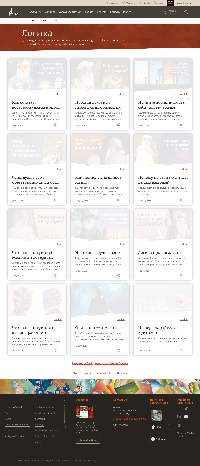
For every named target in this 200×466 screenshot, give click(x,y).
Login (179, 3)
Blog (7, 413)
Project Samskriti (44, 436)
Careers (39, 442)
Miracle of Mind (13, 407)
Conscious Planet (120, 11)
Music (8, 419)
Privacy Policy (90, 460)
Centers (101, 11)
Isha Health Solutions (46, 430)
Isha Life (39, 425)
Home (35, 21)
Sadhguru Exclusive (15, 436)
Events (89, 11)
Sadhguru (35, 11)
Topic (45, 21)
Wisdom (50, 11)
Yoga (7, 430)
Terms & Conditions (72, 460)
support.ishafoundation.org (131, 419)
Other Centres (120, 425)
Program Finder (172, 12)
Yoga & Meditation (70, 11)
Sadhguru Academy (45, 407)
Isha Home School (45, 413)
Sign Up (188, 3)
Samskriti (40, 419)
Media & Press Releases (17, 425)
